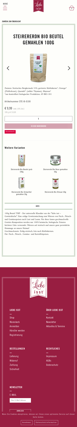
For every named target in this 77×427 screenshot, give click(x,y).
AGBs (48, 361)
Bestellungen (17, 348)
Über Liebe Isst (54, 310)
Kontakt (50, 318)
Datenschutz (52, 365)
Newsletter (51, 322)
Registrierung (16, 335)
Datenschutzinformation (46, 423)
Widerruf (14, 361)
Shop (12, 318)
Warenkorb (15, 322)
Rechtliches (53, 348)
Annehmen (26, 423)
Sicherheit (14, 369)
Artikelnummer (12, 102)
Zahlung (14, 365)
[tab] (38, 206)
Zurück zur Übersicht (11, 21)
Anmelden (14, 326)
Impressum (51, 356)
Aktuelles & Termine (55, 326)
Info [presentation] (37, 206)
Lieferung (14, 356)
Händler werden (17, 331)
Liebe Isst (15, 310)
